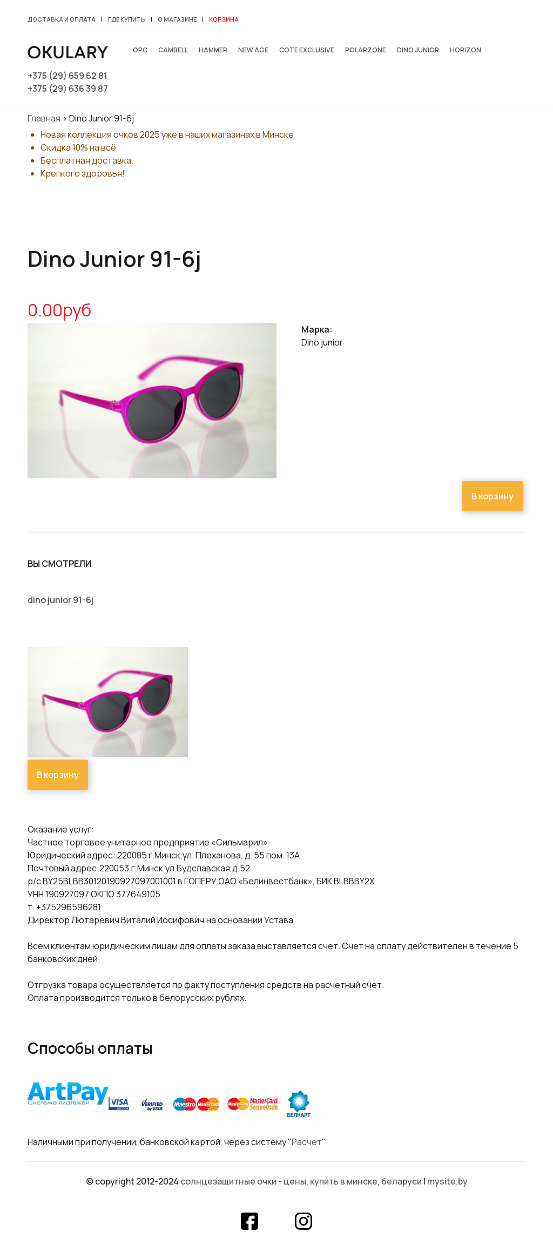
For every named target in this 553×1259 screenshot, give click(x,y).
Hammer (213, 50)
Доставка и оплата (62, 19)
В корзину (492, 496)
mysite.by (447, 1181)
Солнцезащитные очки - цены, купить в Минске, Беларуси (301, 1181)
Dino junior (418, 50)
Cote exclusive (306, 50)
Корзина (224, 19)
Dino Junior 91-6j (60, 600)
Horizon (465, 50)
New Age (253, 50)
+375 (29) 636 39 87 (68, 88)
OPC (140, 50)
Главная (44, 118)
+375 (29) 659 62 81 (67, 76)
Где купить (126, 19)
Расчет (307, 1142)
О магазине (177, 19)
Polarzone (365, 50)
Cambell (173, 50)
